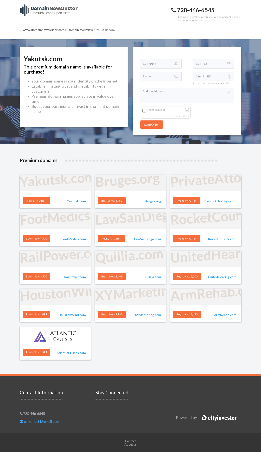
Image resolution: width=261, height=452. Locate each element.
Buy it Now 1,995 (111, 314)
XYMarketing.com (148, 315)
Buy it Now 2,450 (187, 314)
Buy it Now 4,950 (111, 200)
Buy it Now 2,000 (187, 276)
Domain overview (80, 30)
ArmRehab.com (225, 315)
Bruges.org (153, 201)
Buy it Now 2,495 (111, 276)
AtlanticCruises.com (71, 353)
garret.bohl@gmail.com (39, 421)
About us (130, 444)
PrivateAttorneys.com (220, 201)
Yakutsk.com (76, 201)
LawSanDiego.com (147, 239)
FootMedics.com (74, 239)
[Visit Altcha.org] (187, 111)
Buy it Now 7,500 (36, 238)
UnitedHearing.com (222, 277)
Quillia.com (153, 277)
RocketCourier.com (222, 239)
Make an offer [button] (36, 200)
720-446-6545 (32, 413)
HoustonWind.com (72, 315)
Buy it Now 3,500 (36, 276)
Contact (130, 441)
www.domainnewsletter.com (43, 30)
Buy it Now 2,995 (36, 352)
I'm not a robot (156, 109)
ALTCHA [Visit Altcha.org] (186, 116)
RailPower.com (75, 277)
